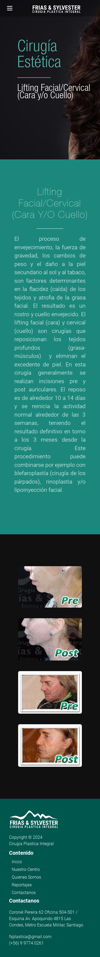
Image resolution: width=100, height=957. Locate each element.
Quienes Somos (26, 877)
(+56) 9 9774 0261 (26, 943)
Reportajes (22, 884)
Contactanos (24, 892)
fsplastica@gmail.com (30, 936)
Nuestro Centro (26, 869)
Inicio (17, 861)
